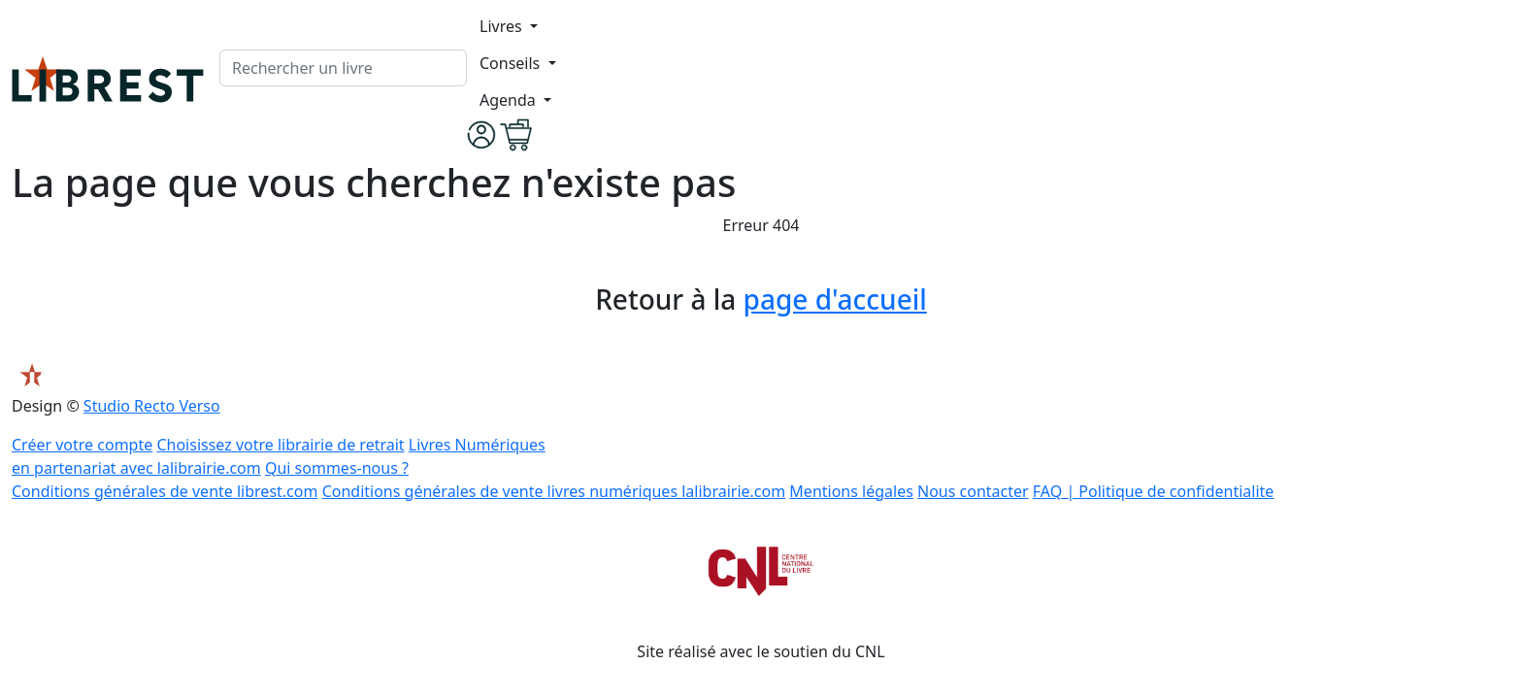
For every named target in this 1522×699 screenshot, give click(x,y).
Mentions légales (851, 491)
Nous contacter (973, 491)
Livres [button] (503, 26)
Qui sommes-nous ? (337, 468)
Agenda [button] (510, 100)
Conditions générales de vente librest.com (164, 491)
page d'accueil (835, 299)
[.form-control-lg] (343, 68)
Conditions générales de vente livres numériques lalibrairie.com (554, 491)
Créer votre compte (82, 444)
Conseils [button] (512, 63)
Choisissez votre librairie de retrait (280, 444)
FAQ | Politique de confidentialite (1153, 491)
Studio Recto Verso (151, 405)
